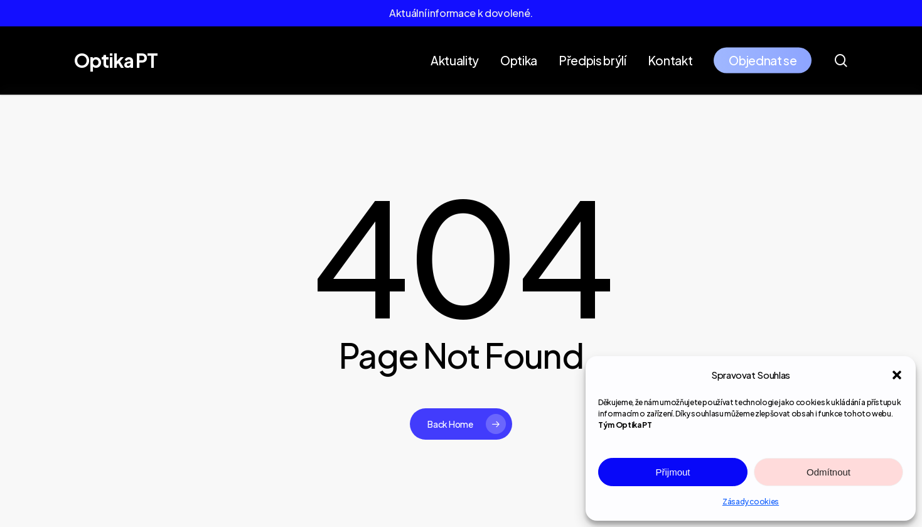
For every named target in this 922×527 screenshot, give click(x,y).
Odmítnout (828, 472)
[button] (897, 375)
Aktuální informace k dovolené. (461, 12)
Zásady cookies (750, 501)
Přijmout (672, 472)
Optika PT (116, 60)
